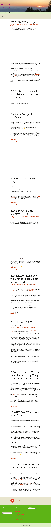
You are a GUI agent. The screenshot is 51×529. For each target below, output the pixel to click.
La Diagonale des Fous (30, 289)
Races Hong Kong (20, 24)
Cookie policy (4, 508)
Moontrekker (29, 483)
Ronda (31, 193)
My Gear (10, 12)
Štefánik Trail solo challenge (19, 519)
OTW (13, 394)
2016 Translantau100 (29, 286)
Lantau (29, 380)
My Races (15, 12)
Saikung (38, 216)
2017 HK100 (31, 290)
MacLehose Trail (34, 216)
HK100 (26, 284)
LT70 (33, 483)
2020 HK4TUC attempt (23, 22)
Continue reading (13, 82)
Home (2, 12)
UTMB (24, 289)
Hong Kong (29, 24)
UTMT (23, 122)
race (31, 380)
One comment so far (14, 458)
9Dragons (26, 216)
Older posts (15, 500)
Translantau (33, 380)
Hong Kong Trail (33, 24)
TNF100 (15, 394)
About (6, 12)
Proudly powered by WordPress (25, 525)
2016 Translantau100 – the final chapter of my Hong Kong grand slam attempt (25, 375)
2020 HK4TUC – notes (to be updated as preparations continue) (25, 94)
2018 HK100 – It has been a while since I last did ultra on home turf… (25, 278)
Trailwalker (21, 484)
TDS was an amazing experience (30, 480)
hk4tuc (26, 24)
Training (25, 99)
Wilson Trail (13, 25)
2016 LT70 (14, 290)
